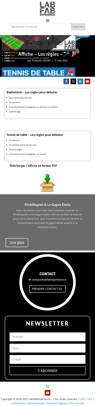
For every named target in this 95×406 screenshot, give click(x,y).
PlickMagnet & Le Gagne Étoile (47, 205)
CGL (90, 399)
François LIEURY (41, 60)
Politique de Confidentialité (27, 403)
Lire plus (17, 242)
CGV (82, 399)
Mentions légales (57, 403)
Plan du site (77, 403)
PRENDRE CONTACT (45, 289)
